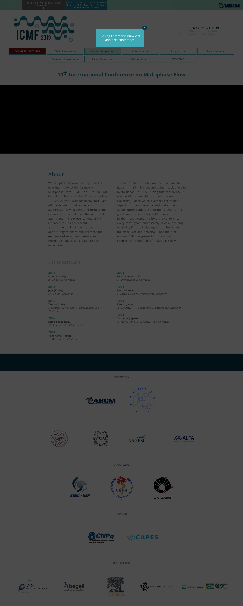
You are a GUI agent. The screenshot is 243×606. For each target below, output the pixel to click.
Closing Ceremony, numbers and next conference (120, 38)
